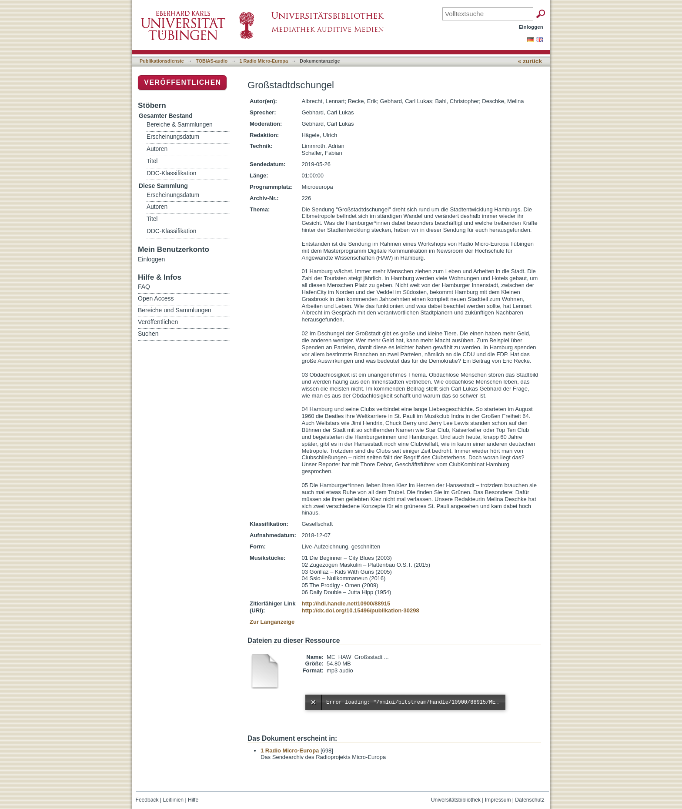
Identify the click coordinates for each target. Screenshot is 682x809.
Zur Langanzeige (272, 621)
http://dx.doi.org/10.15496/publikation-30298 (360, 610)
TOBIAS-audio (211, 61)
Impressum (498, 800)
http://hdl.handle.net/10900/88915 (345, 603)
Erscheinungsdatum (173, 137)
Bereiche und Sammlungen (174, 310)
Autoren (157, 149)
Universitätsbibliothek (456, 800)
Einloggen (531, 27)
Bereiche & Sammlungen (180, 124)
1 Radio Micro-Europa (264, 61)
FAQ (144, 286)
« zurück (530, 61)
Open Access (156, 298)
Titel (152, 161)
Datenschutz (529, 800)
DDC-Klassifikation (171, 173)
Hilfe (193, 800)
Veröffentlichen (182, 82)
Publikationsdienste (162, 61)
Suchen (148, 333)
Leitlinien (173, 800)
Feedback (147, 800)
